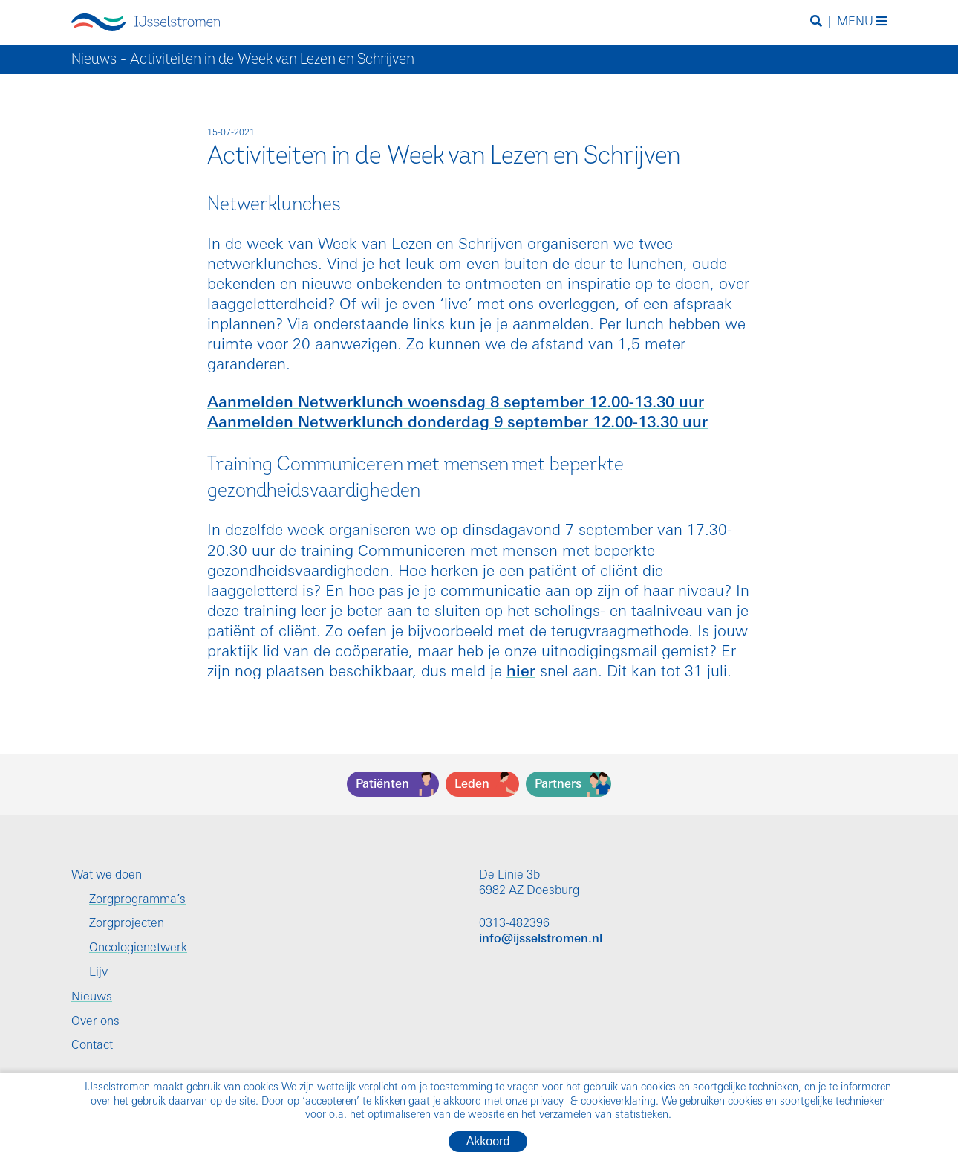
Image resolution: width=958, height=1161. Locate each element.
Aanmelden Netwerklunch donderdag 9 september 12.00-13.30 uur (457, 423)
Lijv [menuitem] (98, 973)
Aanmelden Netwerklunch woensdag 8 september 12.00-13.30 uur (455, 403)
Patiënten (382, 785)
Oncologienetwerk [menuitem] (138, 948)
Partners (558, 785)
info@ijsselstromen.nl (540, 939)
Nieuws (94, 59)
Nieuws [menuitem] (91, 997)
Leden (471, 785)
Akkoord (488, 1141)
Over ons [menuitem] (95, 1022)
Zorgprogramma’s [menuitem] (137, 900)
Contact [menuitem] (92, 1046)
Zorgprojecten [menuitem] (126, 924)
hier (520, 672)
